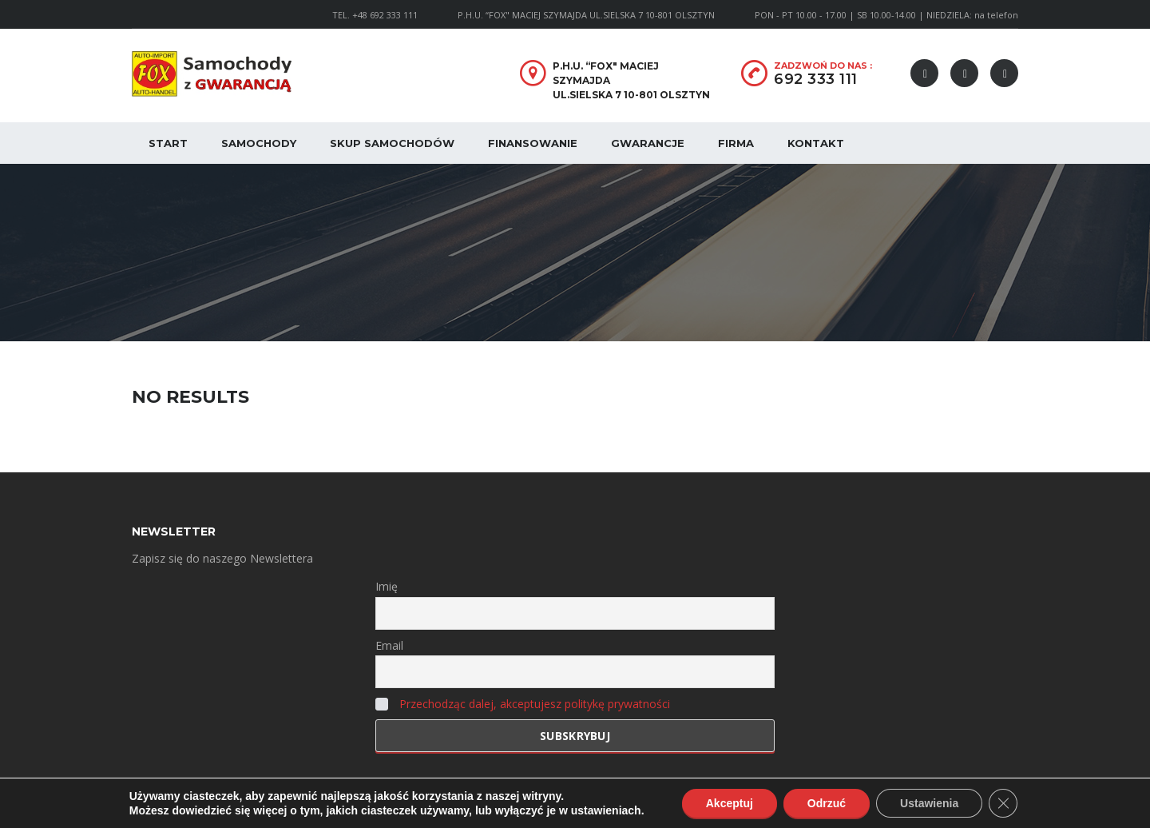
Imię (386, 586)
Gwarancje (647, 143)
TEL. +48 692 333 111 (375, 15)
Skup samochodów (392, 143)
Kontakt (815, 143)
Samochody (258, 143)
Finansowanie (532, 143)
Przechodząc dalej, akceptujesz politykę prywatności (534, 703)
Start (168, 143)
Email (389, 645)
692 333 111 (816, 79)
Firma (736, 143)
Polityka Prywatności (349, 804)
